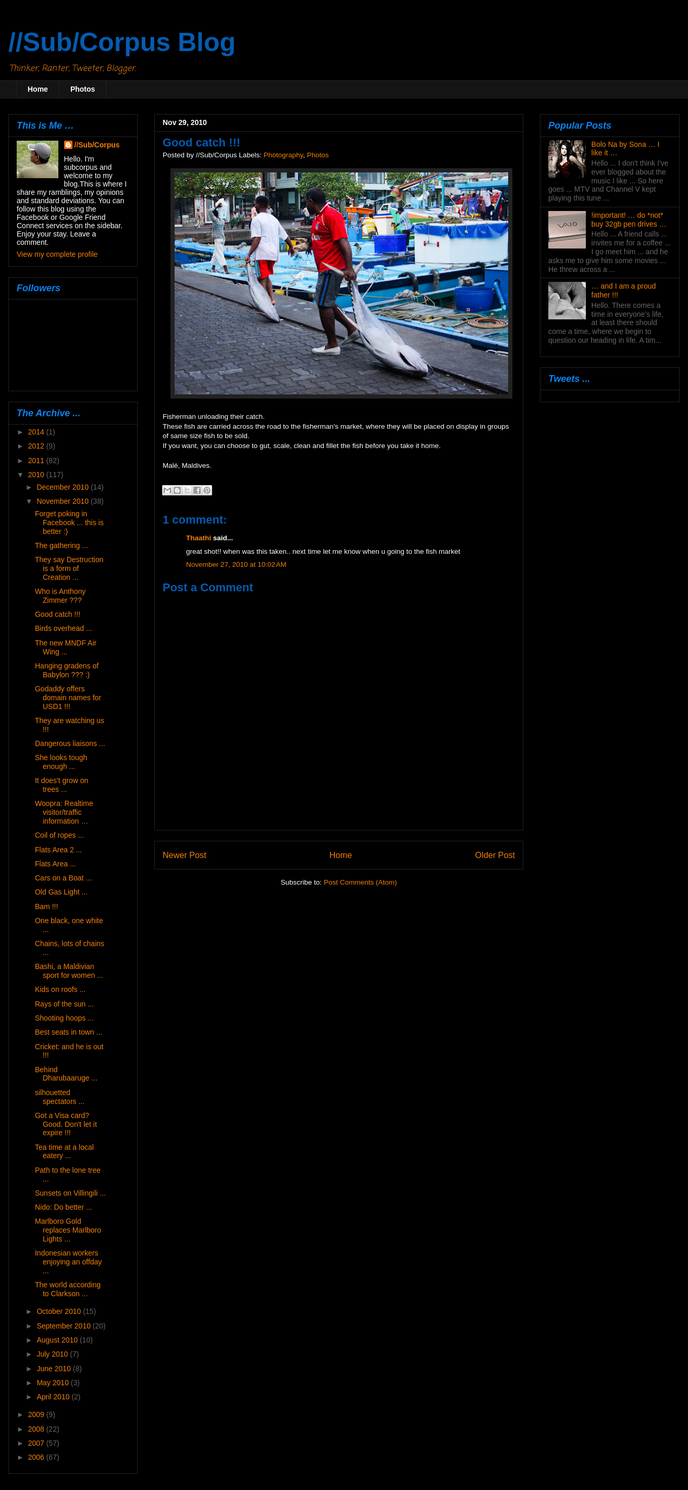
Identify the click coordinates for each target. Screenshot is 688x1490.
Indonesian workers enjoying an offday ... (68, 1262)
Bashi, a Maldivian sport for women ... (69, 970)
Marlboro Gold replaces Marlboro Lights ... (68, 1230)
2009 (37, 1414)
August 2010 (58, 1340)
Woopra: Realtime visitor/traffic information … (64, 812)
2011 (37, 460)
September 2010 (64, 1326)
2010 (37, 474)
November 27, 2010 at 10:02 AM (236, 564)
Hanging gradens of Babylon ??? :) (67, 670)
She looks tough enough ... (61, 762)
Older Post (495, 855)
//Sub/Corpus (97, 145)
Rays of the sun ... (64, 1004)
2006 (37, 1457)
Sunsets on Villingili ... (70, 1193)
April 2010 (53, 1397)
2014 (37, 432)
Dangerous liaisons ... (70, 743)
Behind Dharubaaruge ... (66, 1074)
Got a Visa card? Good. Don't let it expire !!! (66, 1124)
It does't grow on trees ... (61, 784)
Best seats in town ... (68, 1032)
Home (38, 89)
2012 (37, 446)
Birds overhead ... (63, 628)
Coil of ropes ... (59, 835)
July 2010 (53, 1354)
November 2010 (63, 501)
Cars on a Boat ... (63, 878)
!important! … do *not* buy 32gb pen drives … (629, 219)
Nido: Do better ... (63, 1207)
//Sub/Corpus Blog (122, 42)
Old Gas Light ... (61, 892)
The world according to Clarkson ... (68, 1289)
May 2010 (53, 1383)
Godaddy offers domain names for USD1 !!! (68, 698)
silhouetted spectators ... (59, 1097)
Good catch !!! (57, 614)
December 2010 (63, 487)
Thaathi (198, 538)
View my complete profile (57, 254)
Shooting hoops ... (64, 1018)
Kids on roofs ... (60, 989)
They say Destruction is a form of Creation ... (69, 568)
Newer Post (184, 855)
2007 (37, 1443)
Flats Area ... (55, 864)
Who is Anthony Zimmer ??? (60, 595)
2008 (37, 1429)
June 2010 (54, 1368)
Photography (283, 155)
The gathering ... (61, 545)
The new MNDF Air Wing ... (65, 647)
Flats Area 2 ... (58, 850)
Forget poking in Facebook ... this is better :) (69, 523)
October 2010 (59, 1311)
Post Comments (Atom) (360, 882)
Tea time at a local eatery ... (64, 1151)
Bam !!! (46, 906)
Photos (82, 89)
